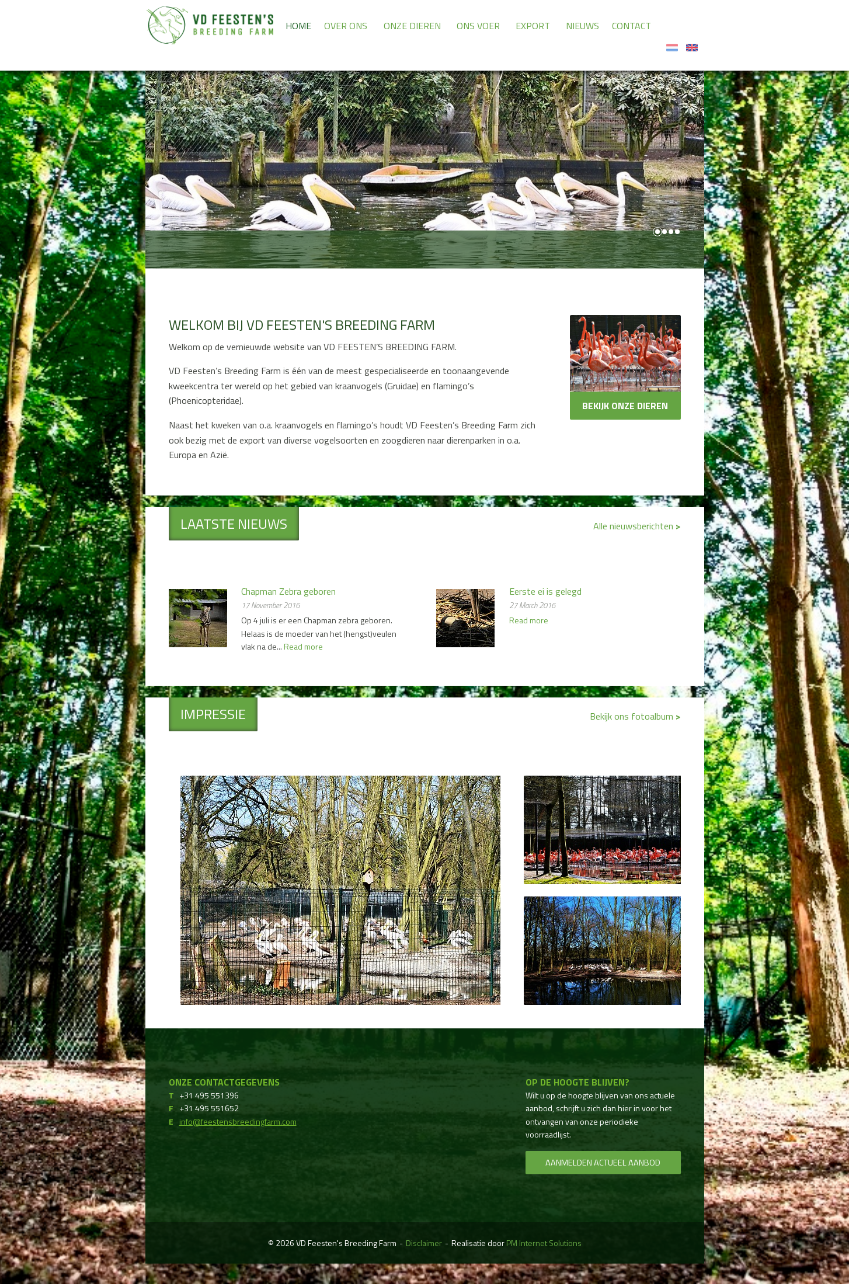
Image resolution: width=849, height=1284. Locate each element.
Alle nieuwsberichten (634, 526)
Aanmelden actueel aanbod (602, 1162)
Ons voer (478, 26)
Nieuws (582, 26)
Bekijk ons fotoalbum (633, 716)
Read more (303, 646)
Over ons (345, 26)
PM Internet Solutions (544, 1243)
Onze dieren (412, 26)
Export (533, 26)
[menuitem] (298, 25)
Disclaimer (424, 1243)
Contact (631, 26)
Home (298, 26)
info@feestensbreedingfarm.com (238, 1121)
